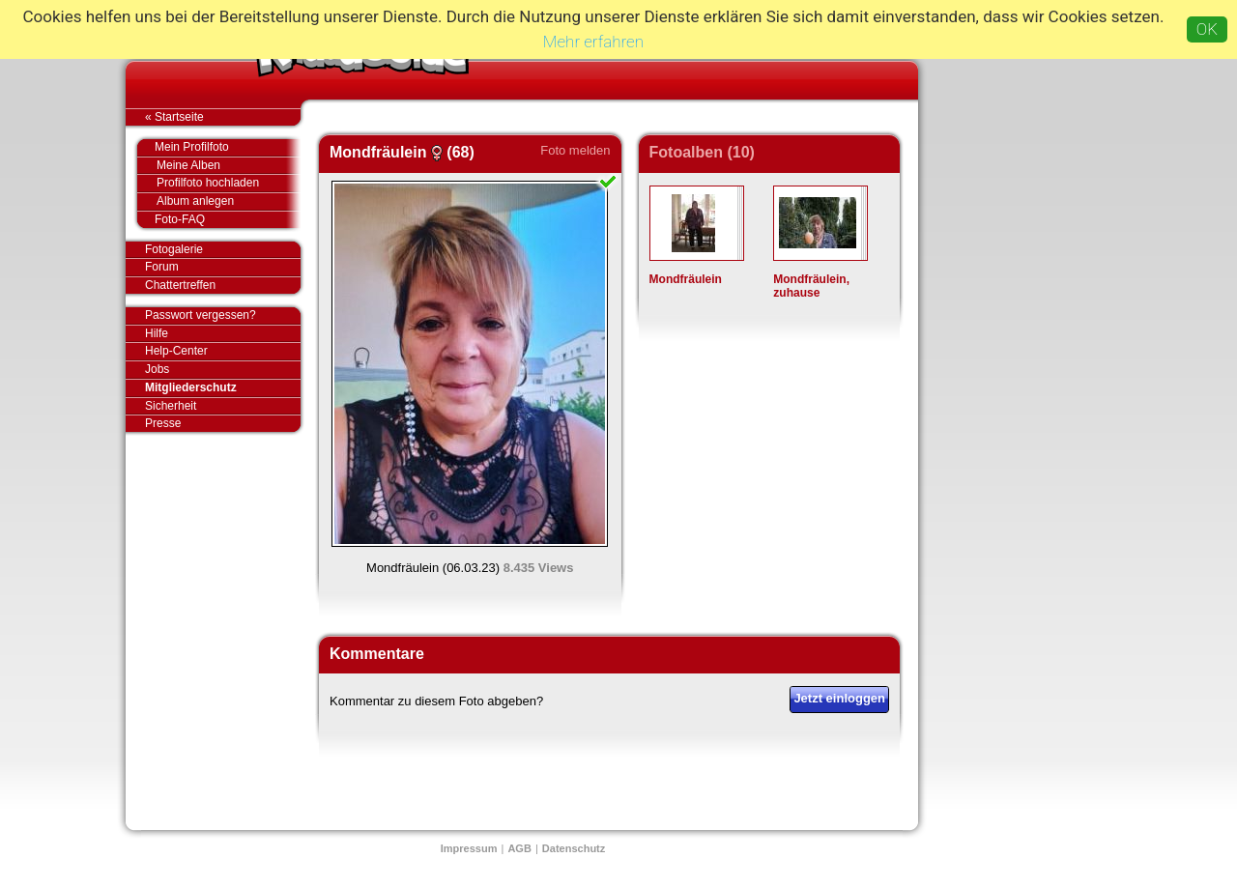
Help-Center (176, 351)
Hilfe (156, 333)
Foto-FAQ (218, 219)
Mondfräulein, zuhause (811, 286)
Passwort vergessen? (223, 316)
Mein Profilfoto (218, 148)
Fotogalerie (223, 250)
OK (1207, 29)
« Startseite (223, 117)
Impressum (469, 848)
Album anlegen (229, 201)
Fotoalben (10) (702, 152)
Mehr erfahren (593, 41)
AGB (519, 848)
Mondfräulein (685, 279)
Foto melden (575, 150)
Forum (162, 266)
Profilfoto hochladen (229, 183)
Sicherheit (170, 406)
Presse (223, 423)
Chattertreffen (223, 285)
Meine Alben (229, 166)
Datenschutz (573, 848)
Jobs (157, 369)
